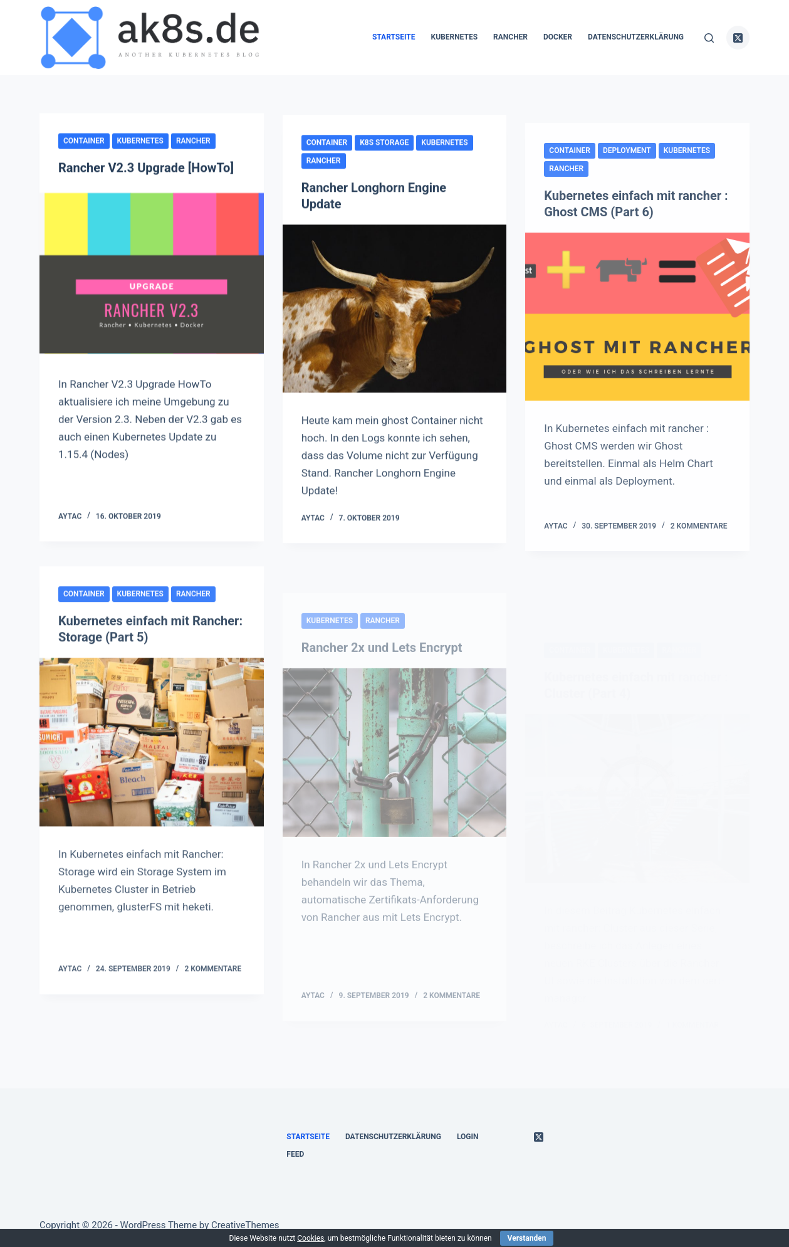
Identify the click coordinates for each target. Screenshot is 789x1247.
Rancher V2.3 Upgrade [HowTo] (146, 168)
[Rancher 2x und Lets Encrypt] (395, 782)
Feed (295, 1154)
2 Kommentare (699, 538)
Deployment (627, 163)
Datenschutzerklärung (636, 37)
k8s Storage (384, 144)
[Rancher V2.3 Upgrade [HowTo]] (151, 273)
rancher (510, 37)
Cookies (310, 1238)
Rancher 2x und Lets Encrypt (381, 677)
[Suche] (709, 38)
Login (468, 1136)
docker (557, 37)
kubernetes (454, 37)
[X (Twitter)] (738, 38)
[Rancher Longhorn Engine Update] (395, 311)
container (84, 141)
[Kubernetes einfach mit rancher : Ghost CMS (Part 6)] (637, 330)
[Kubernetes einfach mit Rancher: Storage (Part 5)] (151, 750)
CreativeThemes (245, 1225)
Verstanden (527, 1238)
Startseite (393, 37)
